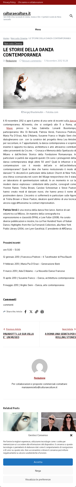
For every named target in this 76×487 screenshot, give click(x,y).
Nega (38, 470)
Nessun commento (31, 60)
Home (6, 38)
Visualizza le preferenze (38, 479)
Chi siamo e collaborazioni (30, 2)
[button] (71, 435)
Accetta (38, 462)
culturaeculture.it (17, 13)
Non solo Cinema (19, 38)
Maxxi (9, 128)
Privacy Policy (9, 2)
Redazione (11, 60)
